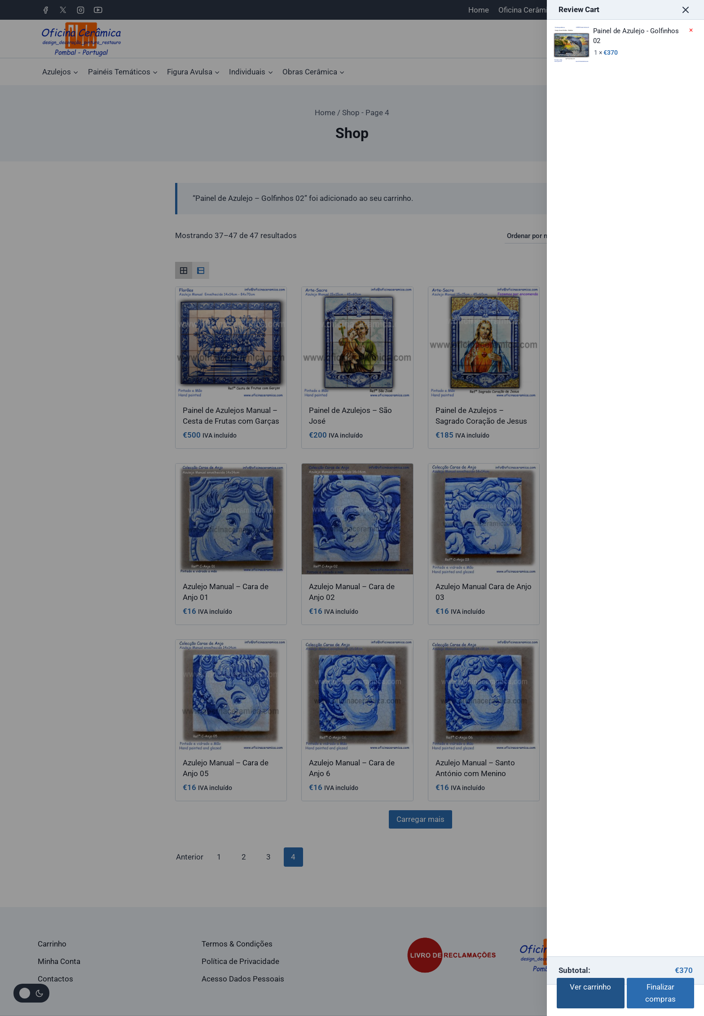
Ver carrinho (590, 986)
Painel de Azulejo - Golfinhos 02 (616, 36)
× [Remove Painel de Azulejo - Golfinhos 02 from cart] (691, 30)
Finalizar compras (660, 992)
